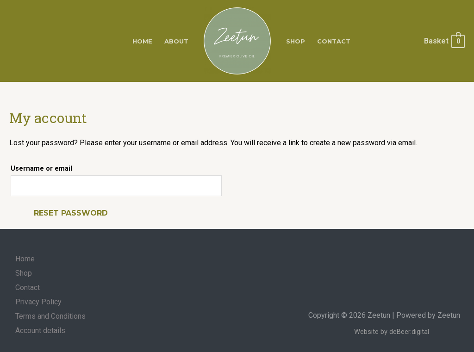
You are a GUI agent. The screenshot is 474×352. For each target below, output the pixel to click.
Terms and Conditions (50, 316)
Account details (40, 330)
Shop (295, 41)
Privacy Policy (38, 301)
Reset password (71, 213)
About (176, 41)
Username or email (41, 169)
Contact (333, 41)
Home (142, 41)
